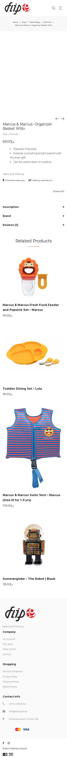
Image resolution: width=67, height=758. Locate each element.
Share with (58, 191)
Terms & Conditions (13, 671)
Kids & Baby (35, 22)
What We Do (9, 649)
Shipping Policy (11, 681)
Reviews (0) (10, 225)
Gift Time (47, 22)
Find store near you (14, 180)
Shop (24, 22)
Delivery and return (40, 180)
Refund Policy (10, 686)
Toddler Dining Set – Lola (22, 388)
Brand (7, 216)
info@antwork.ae (18, 711)
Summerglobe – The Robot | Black (29, 578)
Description (11, 207)
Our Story (8, 644)
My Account (9, 639)
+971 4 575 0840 (17, 703)
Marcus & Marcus (13, 174)
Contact (7, 654)
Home (15, 22)
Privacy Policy (10, 676)
